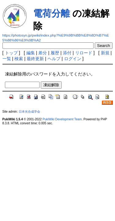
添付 (67, 52)
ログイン (72, 58)
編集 (30, 52)
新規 (105, 52)
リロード (83, 52)
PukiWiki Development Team (62, 119)
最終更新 (35, 58)
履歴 (55, 52)
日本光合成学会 (29, 111)
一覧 (6, 58)
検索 (18, 58)
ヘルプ (54, 58)
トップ (11, 52)
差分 (42, 52)
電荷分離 (51, 13)
